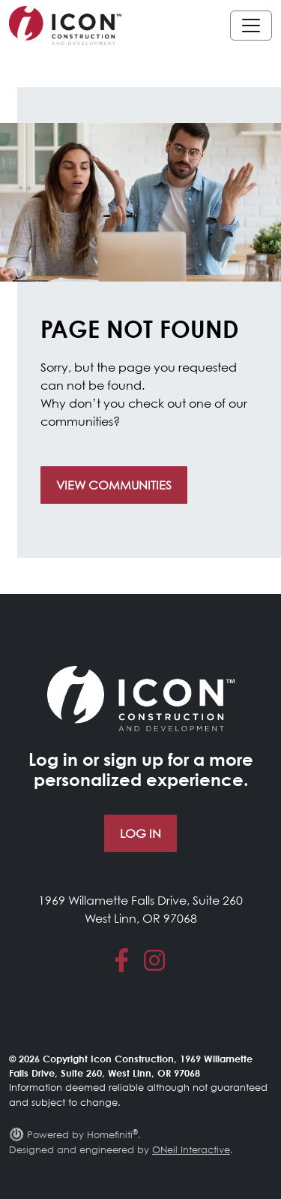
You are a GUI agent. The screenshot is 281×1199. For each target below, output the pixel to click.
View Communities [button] (114, 485)
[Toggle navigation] (251, 26)
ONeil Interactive (191, 1149)
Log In (140, 833)
